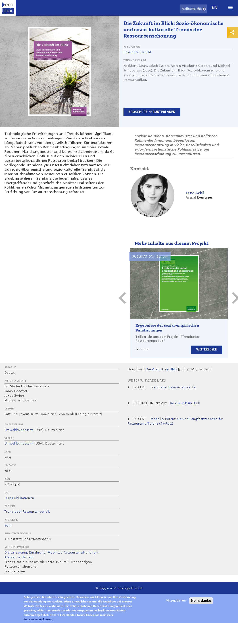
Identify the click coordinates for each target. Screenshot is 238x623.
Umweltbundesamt (18, 430)
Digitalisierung (15, 552)
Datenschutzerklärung (38, 619)
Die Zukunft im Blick (184, 403)
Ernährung (37, 552)
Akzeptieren (176, 600)
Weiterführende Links (147, 380)
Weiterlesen (206, 349)
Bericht (146, 52)
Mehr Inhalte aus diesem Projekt (172, 243)
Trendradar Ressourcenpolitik (27, 511)
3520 (7, 525)
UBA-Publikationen (19, 498)
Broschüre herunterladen (152, 111)
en (214, 8)
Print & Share (232, 32)
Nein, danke (201, 600)
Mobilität (55, 552)
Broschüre (131, 52)
